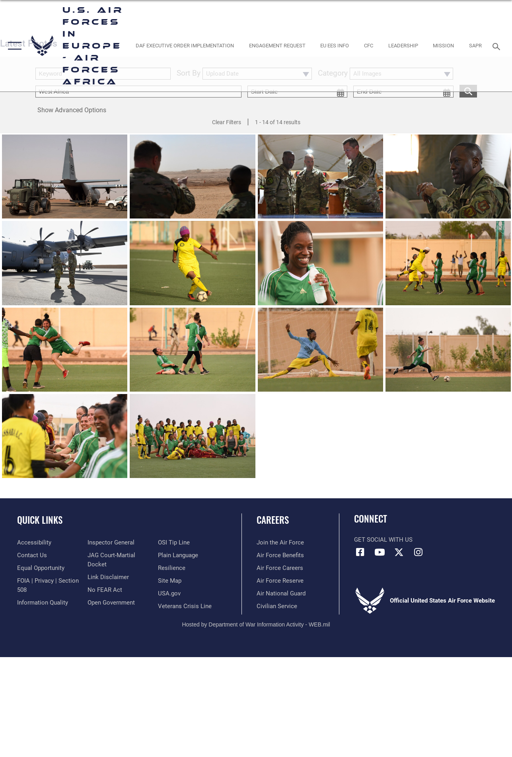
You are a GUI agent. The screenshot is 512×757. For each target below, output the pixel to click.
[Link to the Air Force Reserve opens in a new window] (280, 580)
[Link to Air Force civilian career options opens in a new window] (277, 606)
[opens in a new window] (184, 45)
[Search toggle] (497, 45)
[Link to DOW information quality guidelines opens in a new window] (42, 602)
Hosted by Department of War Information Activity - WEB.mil (256, 624)
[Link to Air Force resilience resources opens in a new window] (171, 568)
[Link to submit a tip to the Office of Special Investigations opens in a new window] (174, 542)
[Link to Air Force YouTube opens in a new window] (379, 552)
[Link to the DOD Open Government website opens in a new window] (111, 602)
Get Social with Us (383, 539)
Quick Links (39, 520)
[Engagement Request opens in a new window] (277, 45)
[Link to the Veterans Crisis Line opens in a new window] (185, 606)
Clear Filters (226, 122)
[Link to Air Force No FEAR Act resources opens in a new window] (105, 589)
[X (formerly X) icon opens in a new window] (399, 552)
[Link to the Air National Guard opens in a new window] (281, 593)
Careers (273, 520)
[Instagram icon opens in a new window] (418, 552)
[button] (13, 46)
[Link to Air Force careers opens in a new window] (280, 568)
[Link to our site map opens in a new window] (169, 580)
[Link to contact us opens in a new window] (32, 555)
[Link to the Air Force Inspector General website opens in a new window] (111, 542)
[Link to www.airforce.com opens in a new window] (280, 542)
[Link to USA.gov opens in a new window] (169, 593)
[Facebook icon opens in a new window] (360, 552)
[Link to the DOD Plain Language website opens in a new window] (178, 555)
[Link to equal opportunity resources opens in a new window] (40, 568)
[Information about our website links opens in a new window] (108, 577)
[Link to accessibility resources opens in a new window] (34, 542)
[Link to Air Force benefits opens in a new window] (280, 555)
